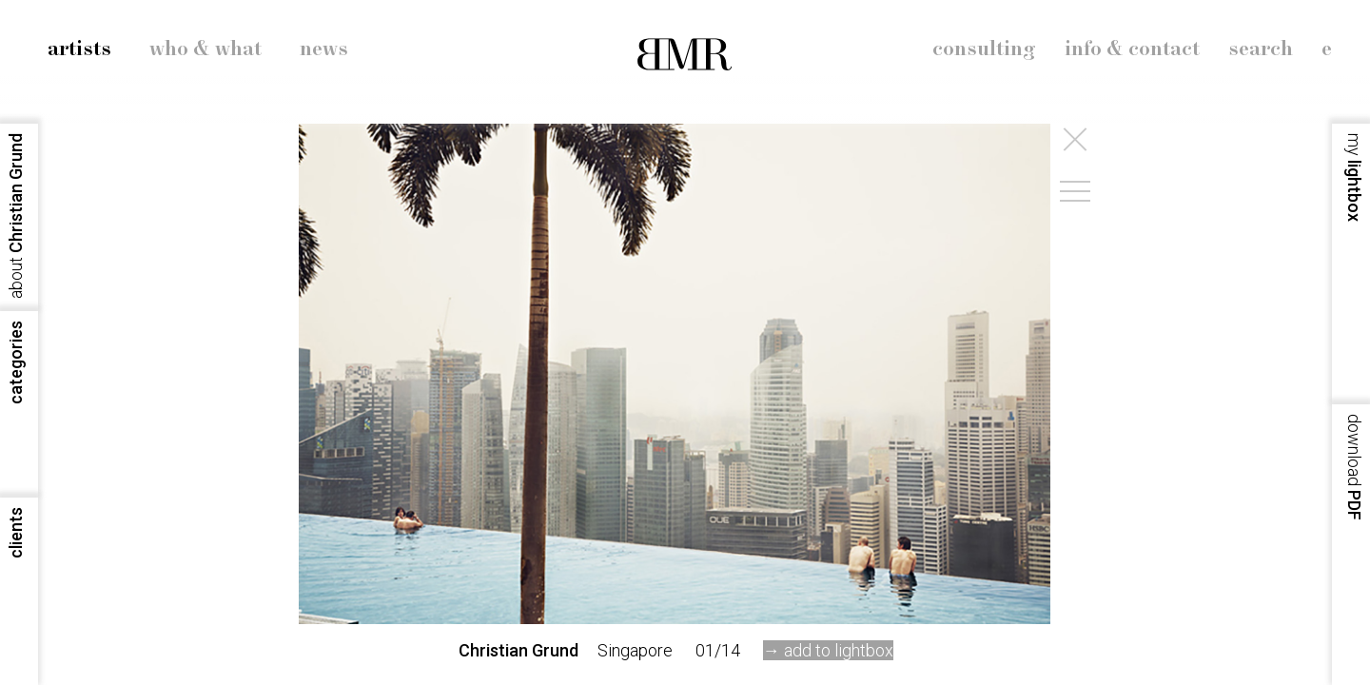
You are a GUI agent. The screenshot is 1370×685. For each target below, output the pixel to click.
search (1260, 49)
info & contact (1132, 49)
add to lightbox (838, 650)
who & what (205, 49)
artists (79, 49)
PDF (1354, 467)
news (324, 49)
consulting (984, 49)
